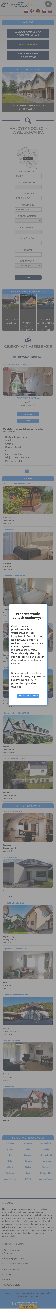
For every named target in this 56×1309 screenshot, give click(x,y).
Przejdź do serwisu (28, 695)
